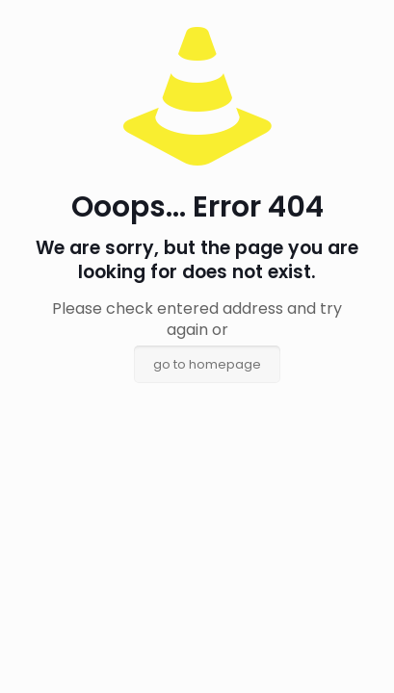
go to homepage (207, 364)
